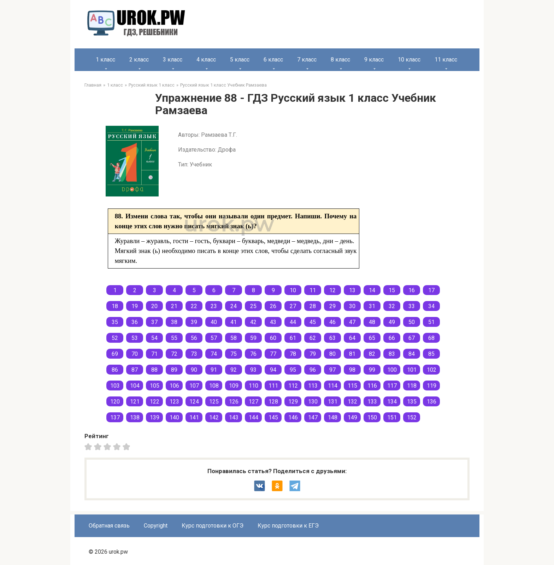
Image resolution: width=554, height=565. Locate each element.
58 (233, 338)
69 (115, 354)
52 (115, 338)
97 (332, 369)
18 (115, 306)
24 (233, 306)
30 (352, 306)
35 (115, 322)
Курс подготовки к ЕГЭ (288, 525)
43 (273, 322)
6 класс (273, 59)
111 (273, 385)
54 (154, 338)
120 (115, 401)
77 (273, 354)
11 (313, 290)
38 (174, 322)
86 (115, 369)
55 (174, 338)
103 (115, 385)
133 (372, 401)
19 (134, 306)
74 (214, 354)
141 (194, 417)
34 (431, 306)
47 (352, 322)
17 (431, 290)
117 (392, 385)
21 (174, 306)
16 (411, 290)
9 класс (374, 59)
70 (134, 354)
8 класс (340, 59)
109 (233, 385)
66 (392, 338)
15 (392, 290)
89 (174, 369)
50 (411, 322)
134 (392, 401)
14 (372, 290)
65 (372, 338)
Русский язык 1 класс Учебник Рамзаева (223, 85)
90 (194, 369)
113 (313, 385)
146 (293, 417)
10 (293, 290)
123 (174, 401)
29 (332, 306)
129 (293, 401)
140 (174, 417)
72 (174, 354)
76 (253, 354)
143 (233, 417)
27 (293, 306)
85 (431, 354)
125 (214, 401)
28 (313, 306)
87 (134, 369)
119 (431, 385)
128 (273, 401)
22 (194, 306)
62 (313, 338)
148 (332, 417)
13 (352, 290)
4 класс (206, 59)
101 (412, 369)
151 (392, 417)
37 (154, 322)
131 (332, 401)
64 (352, 338)
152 (412, 417)
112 (293, 385)
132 (352, 401)
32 (392, 306)
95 (293, 369)
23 (214, 306)
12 (332, 290)
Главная (92, 85)
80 (332, 354)
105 (154, 385)
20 (154, 306)
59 (253, 338)
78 (293, 354)
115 (352, 385)
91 (214, 369)
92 (233, 369)
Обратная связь (109, 525)
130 (313, 401)
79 (313, 354)
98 (352, 369)
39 (194, 322)
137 (115, 417)
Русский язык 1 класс (152, 85)
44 (293, 322)
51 (431, 322)
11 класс (446, 59)
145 (273, 417)
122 (154, 401)
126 (233, 401)
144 (253, 417)
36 (134, 322)
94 (273, 369)
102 (431, 369)
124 (194, 401)
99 (372, 369)
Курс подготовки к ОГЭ (212, 525)
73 (194, 354)
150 (372, 417)
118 (412, 385)
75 (233, 354)
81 (352, 354)
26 (273, 306)
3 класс (172, 59)
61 (293, 338)
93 (253, 369)
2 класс (139, 59)
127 (253, 401)
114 (332, 385)
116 (372, 385)
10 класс (409, 59)
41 (233, 322)
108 (214, 385)
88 (154, 369)
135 (412, 401)
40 (214, 322)
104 (135, 385)
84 (411, 354)
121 (135, 401)
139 (154, 417)
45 (313, 322)
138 (135, 417)
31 (372, 306)
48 (372, 322)
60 (273, 338)
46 (332, 322)
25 (253, 306)
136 (431, 401)
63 (332, 338)
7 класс (307, 59)
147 (313, 417)
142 (214, 417)
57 (214, 338)
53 (134, 338)
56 (194, 338)
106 (174, 385)
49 (392, 322)
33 (411, 306)
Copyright (155, 525)
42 (253, 322)
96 (313, 369)
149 (352, 417)
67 (411, 338)
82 (372, 354)
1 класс (105, 59)
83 (392, 354)
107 (194, 385)
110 (253, 385)
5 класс (239, 59)
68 (431, 338)
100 (392, 369)
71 (154, 354)
